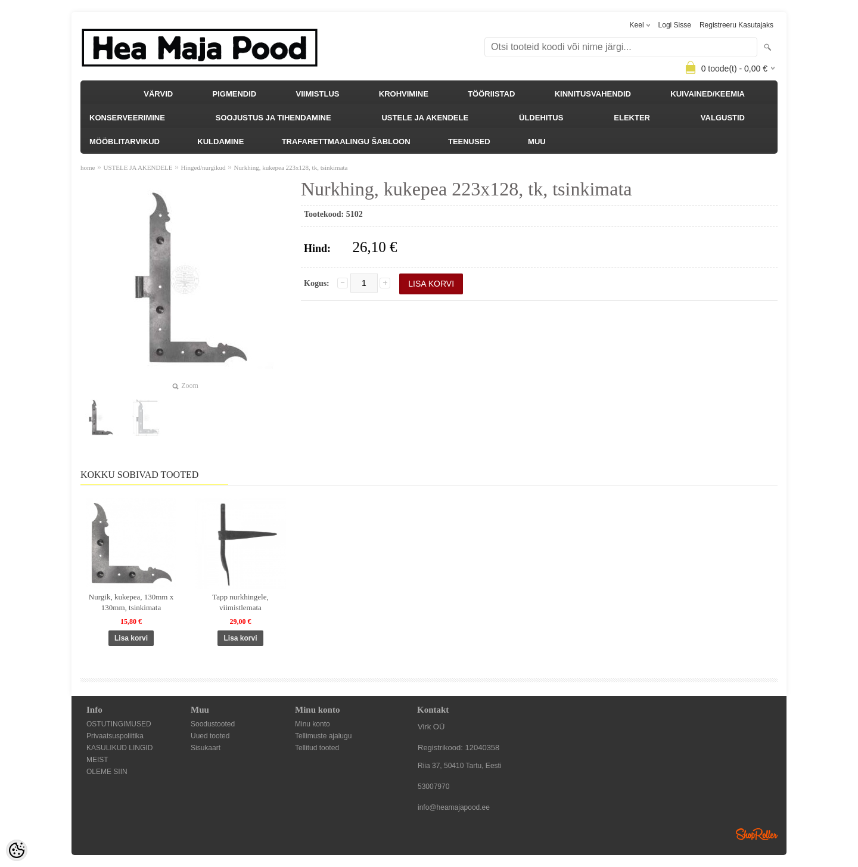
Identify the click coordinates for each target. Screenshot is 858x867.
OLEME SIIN (107, 771)
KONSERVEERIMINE (127, 117)
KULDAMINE (220, 141)
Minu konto (312, 724)
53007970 (433, 786)
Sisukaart (205, 748)
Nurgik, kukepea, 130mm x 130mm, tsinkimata (131, 602)
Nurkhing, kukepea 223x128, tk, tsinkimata (291, 167)
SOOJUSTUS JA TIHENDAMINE (273, 117)
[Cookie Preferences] (16, 850)
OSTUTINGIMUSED (118, 724)
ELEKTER (632, 117)
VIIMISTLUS (318, 93)
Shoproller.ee (757, 834)
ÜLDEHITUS (541, 117)
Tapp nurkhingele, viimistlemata (240, 602)
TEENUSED (469, 141)
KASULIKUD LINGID (119, 748)
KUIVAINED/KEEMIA (707, 93)
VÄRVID (158, 93)
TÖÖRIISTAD (491, 93)
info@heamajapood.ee (454, 807)
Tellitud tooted (317, 748)
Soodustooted (213, 724)
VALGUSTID (723, 117)
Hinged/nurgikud (203, 167)
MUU (537, 141)
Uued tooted (210, 736)
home (87, 167)
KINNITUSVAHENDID (593, 93)
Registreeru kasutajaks (736, 25)
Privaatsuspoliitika (115, 736)
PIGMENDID (235, 93)
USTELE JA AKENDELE (424, 117)
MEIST (97, 760)
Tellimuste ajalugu (323, 736)
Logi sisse (674, 25)
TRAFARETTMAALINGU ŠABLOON (346, 141)
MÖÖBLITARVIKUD (124, 141)
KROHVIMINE (403, 93)
